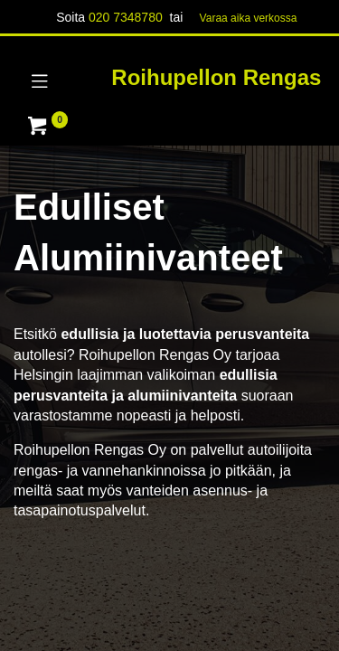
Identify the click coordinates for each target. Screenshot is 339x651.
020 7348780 (126, 17)
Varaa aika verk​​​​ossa (248, 18)
